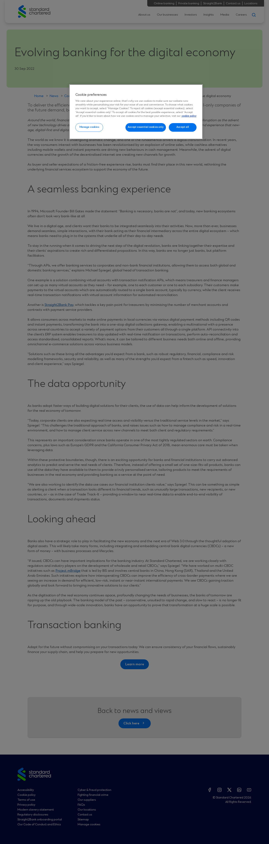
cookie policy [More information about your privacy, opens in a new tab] (189, 116)
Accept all (182, 127)
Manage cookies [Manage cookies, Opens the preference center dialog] (89, 127)
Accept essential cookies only (146, 127)
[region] (136, 111)
